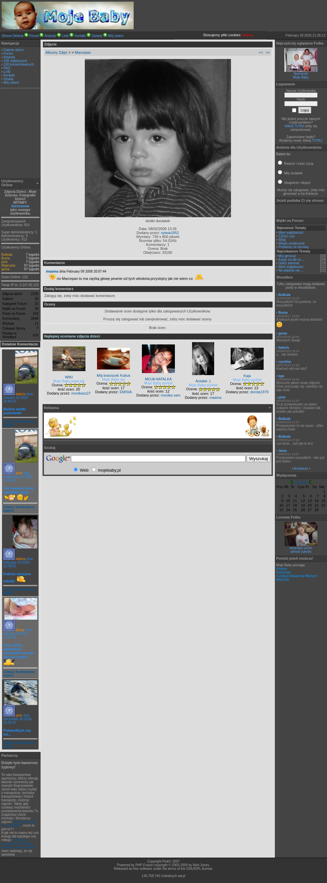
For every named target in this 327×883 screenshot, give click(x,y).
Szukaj (9, 79)
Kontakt (80, 36)
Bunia (5, 258)
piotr (4, 262)
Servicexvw (20, 206)
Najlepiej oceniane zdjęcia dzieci (72, 336)
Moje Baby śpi (113, 379)
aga (281, 376)
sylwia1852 (170, 233)
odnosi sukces (300, 551)
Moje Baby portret (158, 383)
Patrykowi (283, 572)
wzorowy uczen (301, 548)
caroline (284, 362)
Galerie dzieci (14, 50)
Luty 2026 (301, 483)
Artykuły (50, 36)
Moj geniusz (287, 256)
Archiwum (301, 468)
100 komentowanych (19, 64)
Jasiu (282, 451)
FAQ (7, 68)
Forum (34, 36)
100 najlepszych (15, 61)
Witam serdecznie (291, 243)
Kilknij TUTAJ (294, 126)
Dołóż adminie (288, 263)
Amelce (281, 569)
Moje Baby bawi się (68, 381)
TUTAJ (317, 140)
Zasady (96, 36)
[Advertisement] (20, 133)
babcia (20, 394)
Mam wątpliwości (291, 232)
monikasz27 (81, 393)
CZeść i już (286, 236)
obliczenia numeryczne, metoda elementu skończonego (18, 843)
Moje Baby (301, 77)
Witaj (282, 240)
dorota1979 (259, 392)
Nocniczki (301, 73)
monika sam (170, 395)
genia (5, 269)
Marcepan (83, 52)
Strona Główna (12, 36)
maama (52, 271)
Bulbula (6, 254)
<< (261, 52)
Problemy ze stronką (293, 247)
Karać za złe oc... (291, 259)
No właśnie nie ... (291, 270)
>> (268, 52)
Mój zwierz (116, 36)
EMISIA (125, 392)
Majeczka (8, 265)
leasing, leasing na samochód (18, 823)
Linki (65, 36)
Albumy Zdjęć (57, 52)
